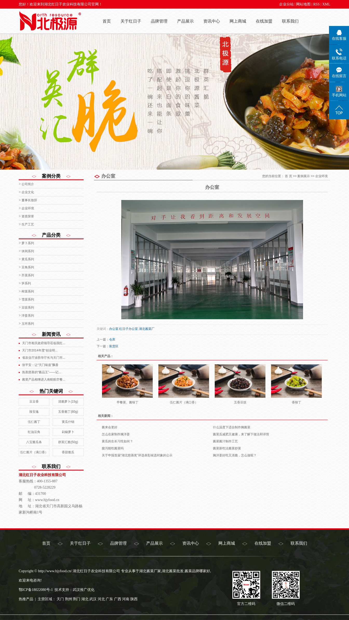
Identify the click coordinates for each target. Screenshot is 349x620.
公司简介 (28, 184)
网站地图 (303, 4)
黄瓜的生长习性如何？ (117, 441)
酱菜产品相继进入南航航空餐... (43, 379)
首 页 (288, 176)
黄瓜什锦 (68, 422)
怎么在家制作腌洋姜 (116, 434)
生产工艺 (28, 224)
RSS (316, 4)
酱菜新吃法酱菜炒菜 (227, 448)
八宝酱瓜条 (34, 442)
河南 (125, 599)
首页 (107, 21)
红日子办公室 (128, 329)
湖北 (85, 599)
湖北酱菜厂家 (150, 571)
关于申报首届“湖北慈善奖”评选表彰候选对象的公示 (137, 455)
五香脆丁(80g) (68, 412)
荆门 (76, 599)
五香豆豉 (240, 402)
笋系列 (26, 283)
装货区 (113, 346)
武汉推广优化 (84, 590)
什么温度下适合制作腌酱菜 (231, 427)
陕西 (134, 599)
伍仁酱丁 (34, 422)
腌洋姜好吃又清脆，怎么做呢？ (235, 455)
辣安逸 (34, 412)
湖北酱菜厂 (147, 329)
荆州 (68, 599)
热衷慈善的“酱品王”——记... (41, 372)
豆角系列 (28, 267)
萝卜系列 (28, 243)
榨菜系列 (28, 291)
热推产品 (26, 599)
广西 (117, 599)
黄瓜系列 (28, 259)
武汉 (93, 599)
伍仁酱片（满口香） (34, 452)
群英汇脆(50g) (68, 442)
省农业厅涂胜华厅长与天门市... (43, 357)
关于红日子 (130, 21)
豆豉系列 (28, 307)
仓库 (112, 339)
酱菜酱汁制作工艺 (225, 441)
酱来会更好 (109, 427)
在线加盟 (264, 21)
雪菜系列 (28, 299)
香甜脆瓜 (68, 452)
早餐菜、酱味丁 (127, 402)
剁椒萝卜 (68, 432)
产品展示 (185, 21)
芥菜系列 (28, 275)
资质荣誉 (28, 216)
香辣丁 (296, 402)
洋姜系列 (28, 315)
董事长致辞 (29, 200)
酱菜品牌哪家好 (197, 571)
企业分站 (286, 4)
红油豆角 (34, 432)
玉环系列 (28, 323)
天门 (60, 599)
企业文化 (28, 192)
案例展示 (303, 176)
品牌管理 (159, 21)
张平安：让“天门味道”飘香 (40, 365)
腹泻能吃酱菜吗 (113, 448)
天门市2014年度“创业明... (40, 350)
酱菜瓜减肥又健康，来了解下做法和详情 (241, 434)
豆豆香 (34, 401)
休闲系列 (28, 251)
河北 (101, 599)
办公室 (113, 329)
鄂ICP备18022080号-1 (36, 590)
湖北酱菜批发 (173, 571)
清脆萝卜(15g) (68, 401)
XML (326, 4)
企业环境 (28, 208)
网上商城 (238, 21)
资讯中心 (211, 21)
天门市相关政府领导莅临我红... (43, 343)
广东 (109, 599)
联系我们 (290, 21)
